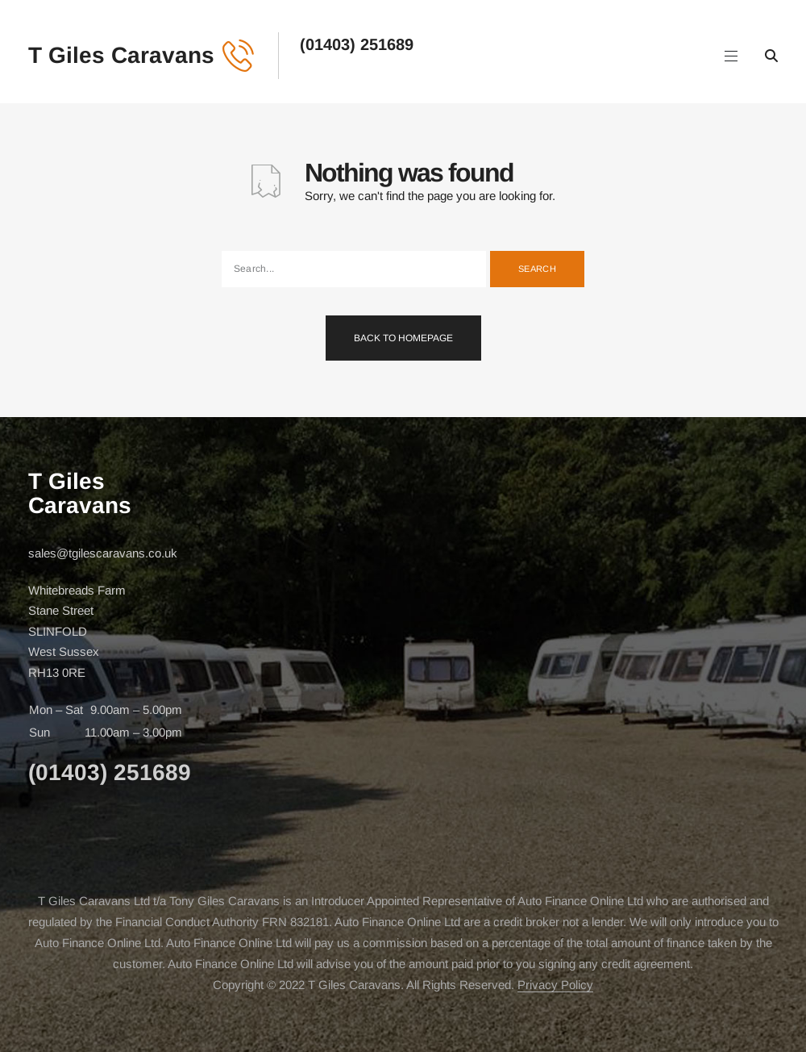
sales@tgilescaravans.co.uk (102, 553)
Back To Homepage (403, 338)
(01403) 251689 (356, 44)
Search (537, 268)
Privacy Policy (555, 984)
